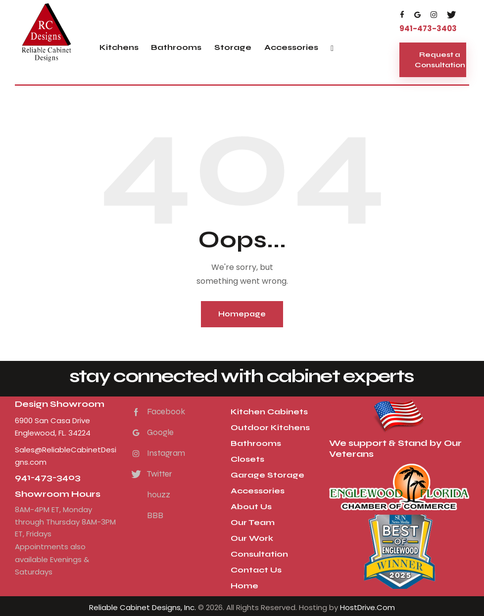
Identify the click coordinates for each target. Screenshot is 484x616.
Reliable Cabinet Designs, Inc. (142, 607)
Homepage (242, 313)
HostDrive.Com (367, 607)
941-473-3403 (48, 477)
